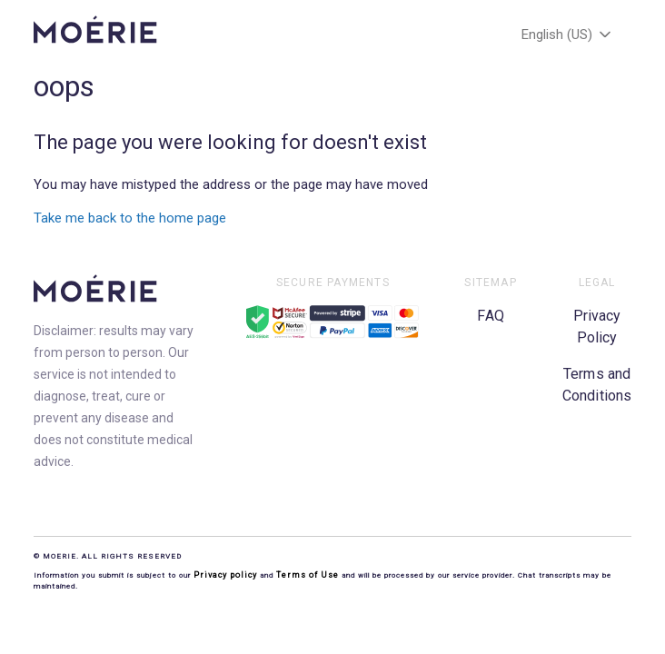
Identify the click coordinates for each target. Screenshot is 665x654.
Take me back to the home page (130, 218)
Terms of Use (307, 575)
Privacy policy (227, 575)
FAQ (490, 315)
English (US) (567, 34)
